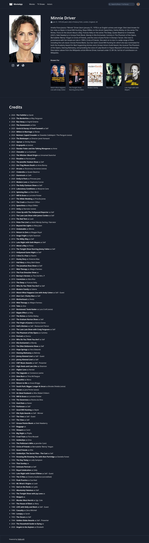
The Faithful (21, 115)
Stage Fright (21, 235)
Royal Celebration (23, 470)
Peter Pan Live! (22, 222)
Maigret (19, 497)
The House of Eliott (24, 503)
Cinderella (20, 172)
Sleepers (20, 430)
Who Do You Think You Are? (27, 286)
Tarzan (19, 390)
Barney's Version (23, 276)
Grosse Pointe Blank (24, 423)
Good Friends (21, 450)
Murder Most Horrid (24, 500)
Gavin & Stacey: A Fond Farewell (29, 128)
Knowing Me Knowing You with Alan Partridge (35, 457)
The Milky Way (22, 239)
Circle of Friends (23, 447)
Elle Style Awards (23, 413)
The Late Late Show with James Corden (32, 215)
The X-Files (110, 88)
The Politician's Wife (24, 443)
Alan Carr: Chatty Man (25, 296)
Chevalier (20, 152)
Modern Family (93, 88)
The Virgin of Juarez (24, 323)
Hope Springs (21, 349)
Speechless (21, 205)
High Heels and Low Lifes (26, 366)
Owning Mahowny (24, 353)
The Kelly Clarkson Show (26, 185)
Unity (18, 209)
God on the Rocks (23, 487)
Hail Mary (20, 262)
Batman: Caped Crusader (26, 135)
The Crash (20, 202)
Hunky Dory (21, 259)
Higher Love (21, 369)
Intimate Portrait (23, 467)
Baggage (20, 426)
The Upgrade (21, 373)
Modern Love (21, 182)
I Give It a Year (22, 256)
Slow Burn (20, 376)
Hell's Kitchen (22, 326)
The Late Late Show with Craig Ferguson (33, 329)
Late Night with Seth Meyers (132, 89)
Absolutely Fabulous (24, 490)
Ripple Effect (21, 313)
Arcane (19, 168)
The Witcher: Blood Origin (27, 155)
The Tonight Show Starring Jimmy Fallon (76, 89)
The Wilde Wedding (24, 199)
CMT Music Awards (24, 363)
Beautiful (20, 380)
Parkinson (20, 406)
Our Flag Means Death (25, 165)
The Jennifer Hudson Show (27, 162)
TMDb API (21, 539)
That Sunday (21, 463)
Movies (32, 4)
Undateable (21, 229)
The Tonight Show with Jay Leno (29, 493)
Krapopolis (20, 145)
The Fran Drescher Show (26, 272)
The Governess (22, 400)
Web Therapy (21, 269)
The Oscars (21, 517)
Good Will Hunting (24, 410)
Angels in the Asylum (25, 527)
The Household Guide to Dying (29, 524)
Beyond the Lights (24, 225)
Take (18, 306)
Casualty (20, 510)
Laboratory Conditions (25, 189)
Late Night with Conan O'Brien (29, 473)
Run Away (20, 122)
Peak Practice (22, 480)
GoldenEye (20, 440)
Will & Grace (21, 195)
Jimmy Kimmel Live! (24, 356)
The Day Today (22, 460)
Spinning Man (22, 192)
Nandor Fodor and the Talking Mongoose (33, 148)
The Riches (20, 316)
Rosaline (20, 158)
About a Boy (21, 246)
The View (20, 416)
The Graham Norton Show (27, 319)
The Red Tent (21, 219)
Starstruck (20, 175)
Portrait (19, 336)
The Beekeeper (22, 138)
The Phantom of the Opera (27, 333)
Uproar (19, 142)
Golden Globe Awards (25, 520)
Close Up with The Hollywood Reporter (32, 212)
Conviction (20, 279)
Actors (49, 4)
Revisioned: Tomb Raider (26, 309)
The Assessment (23, 125)
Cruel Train (20, 436)
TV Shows (41, 4)
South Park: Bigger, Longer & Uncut (31, 386)
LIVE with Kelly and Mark (26, 507)
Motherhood (21, 299)
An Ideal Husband (23, 393)
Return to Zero (22, 232)
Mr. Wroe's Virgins (23, 483)
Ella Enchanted (22, 343)
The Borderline (22, 118)
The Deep (20, 282)
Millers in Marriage (24, 132)
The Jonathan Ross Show (26, 266)
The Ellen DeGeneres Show (27, 346)
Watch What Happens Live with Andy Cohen (58, 89)
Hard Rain (20, 403)
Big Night (20, 433)
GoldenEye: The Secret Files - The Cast (32, 453)
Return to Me (21, 383)
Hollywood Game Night (26, 252)
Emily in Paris (22, 179)
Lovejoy (19, 514)
